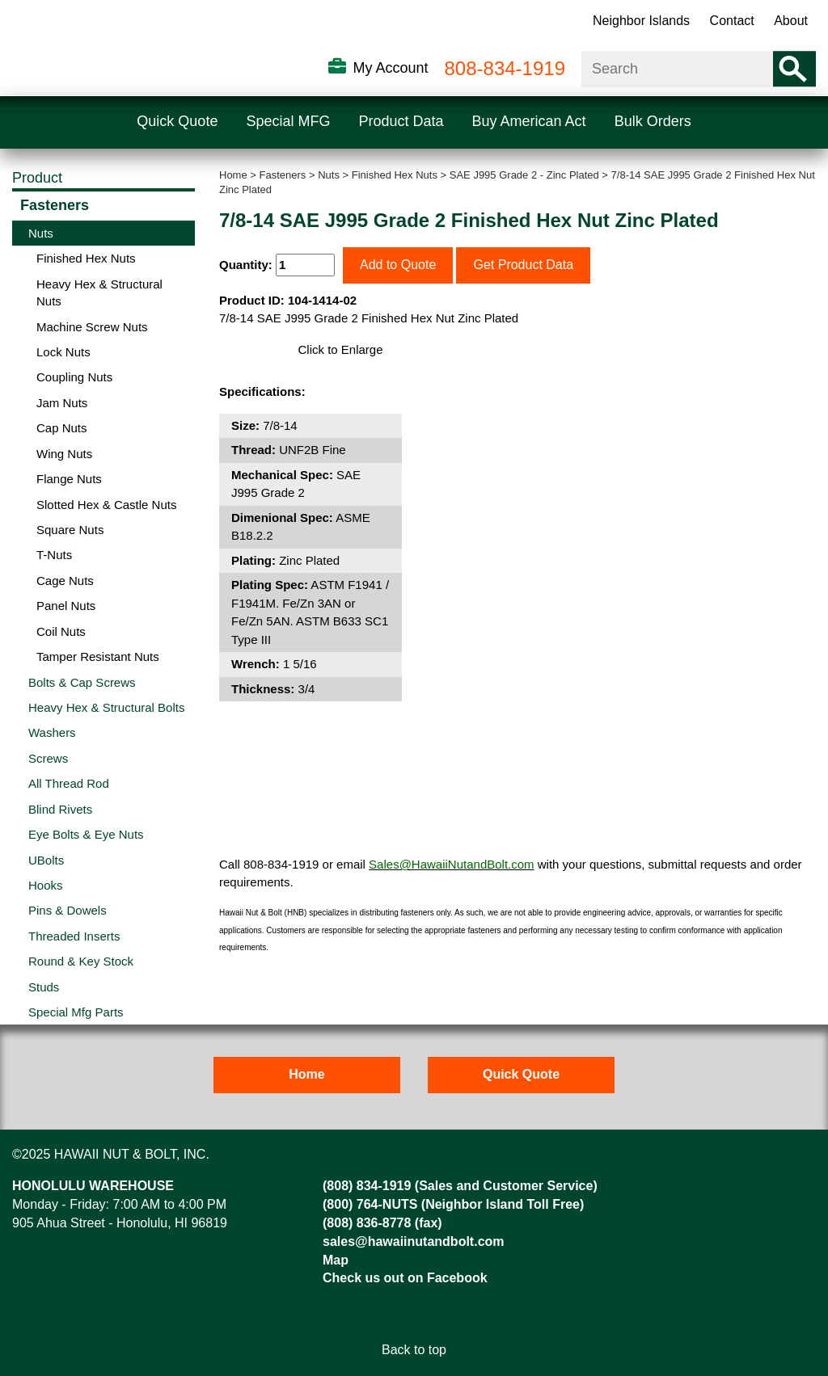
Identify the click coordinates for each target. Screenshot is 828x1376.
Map (336, 1260)
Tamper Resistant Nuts (97, 656)
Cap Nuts (61, 428)
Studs (43, 987)
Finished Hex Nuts (394, 175)
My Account (390, 68)
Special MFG (288, 121)
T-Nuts (54, 555)
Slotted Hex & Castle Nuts (106, 504)
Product (37, 178)
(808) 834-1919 (367, 1186)
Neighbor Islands (641, 20)
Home (233, 175)
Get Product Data (523, 264)
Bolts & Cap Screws (82, 682)
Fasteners (283, 175)
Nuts (329, 175)
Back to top (414, 1350)
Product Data (400, 121)
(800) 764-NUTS (370, 1204)
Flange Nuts (69, 479)
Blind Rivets (60, 809)
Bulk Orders (653, 121)
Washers (52, 732)
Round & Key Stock (80, 961)
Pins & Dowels (67, 910)
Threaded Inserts (74, 936)
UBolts (46, 860)
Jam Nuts (61, 403)
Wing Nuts (64, 454)
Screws (48, 758)
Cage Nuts (65, 580)
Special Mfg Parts (76, 1012)
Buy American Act (529, 121)
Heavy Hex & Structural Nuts (99, 292)
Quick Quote (177, 121)
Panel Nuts (65, 605)
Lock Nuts (63, 352)
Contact (732, 20)
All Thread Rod (68, 783)
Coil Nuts (61, 631)
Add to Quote (398, 264)
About (791, 20)
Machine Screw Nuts (92, 327)
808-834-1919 (505, 68)
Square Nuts (70, 530)
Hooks (45, 885)
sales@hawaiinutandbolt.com (414, 1241)
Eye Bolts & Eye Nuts (86, 834)
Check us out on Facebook (405, 1278)
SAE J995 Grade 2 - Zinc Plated (524, 175)
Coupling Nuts (74, 377)
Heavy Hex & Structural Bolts (106, 707)
